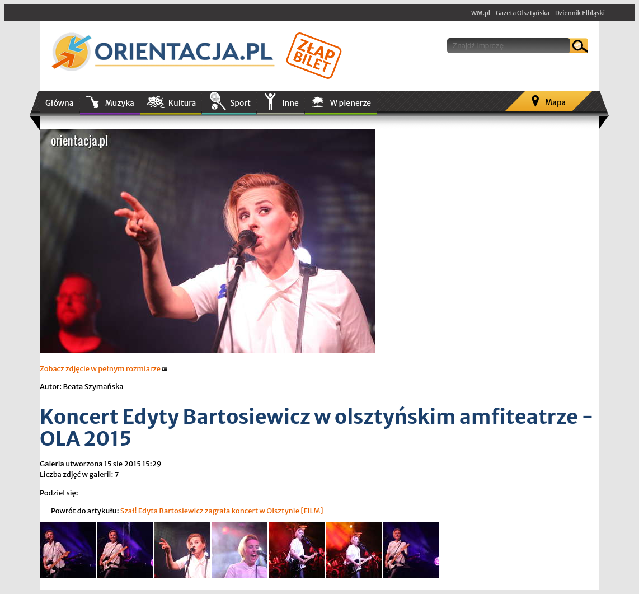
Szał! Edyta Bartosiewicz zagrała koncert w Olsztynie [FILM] (221, 511)
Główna (59, 103)
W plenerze (350, 103)
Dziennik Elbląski (580, 13)
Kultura (182, 103)
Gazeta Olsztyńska (522, 13)
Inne (290, 103)
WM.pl (480, 13)
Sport (240, 103)
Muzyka (119, 103)
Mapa (555, 102)
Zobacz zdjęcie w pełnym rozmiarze (104, 368)
